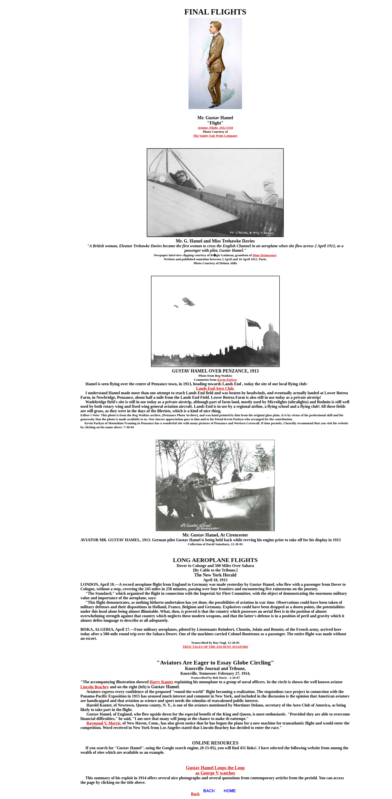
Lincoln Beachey (94, 687)
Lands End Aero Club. (215, 388)
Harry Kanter (161, 682)
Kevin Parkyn (227, 380)
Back (205, 794)
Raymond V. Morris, (104, 723)
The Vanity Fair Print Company (215, 136)
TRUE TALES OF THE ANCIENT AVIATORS (215, 646)
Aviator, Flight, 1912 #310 (215, 128)
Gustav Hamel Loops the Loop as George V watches (215, 770)
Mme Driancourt (264, 255)
